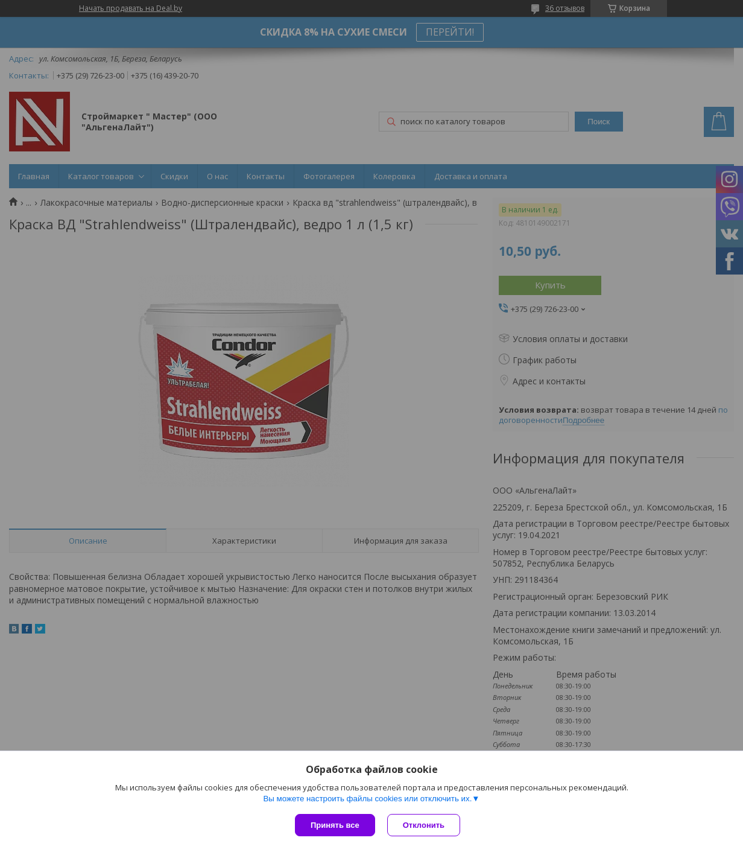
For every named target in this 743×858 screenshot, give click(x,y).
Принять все (335, 825)
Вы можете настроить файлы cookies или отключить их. (367, 798)
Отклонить (423, 825)
